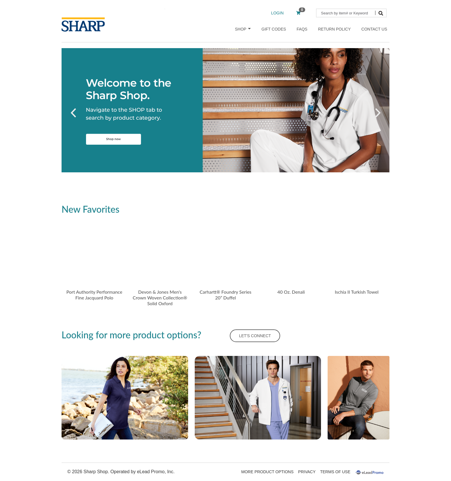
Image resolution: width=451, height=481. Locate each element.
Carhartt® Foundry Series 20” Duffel (225, 294)
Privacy (307, 471)
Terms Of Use (335, 471)
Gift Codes (273, 29)
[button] (73, 113)
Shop (243, 29)
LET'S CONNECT (255, 335)
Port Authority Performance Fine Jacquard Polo (94, 294)
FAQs (302, 29)
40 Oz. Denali (291, 292)
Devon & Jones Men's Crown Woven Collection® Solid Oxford (160, 297)
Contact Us (374, 29)
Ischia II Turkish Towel (357, 292)
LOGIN (277, 13)
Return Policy (334, 29)
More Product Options (267, 471)
